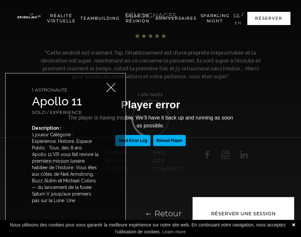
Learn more (174, 231)
